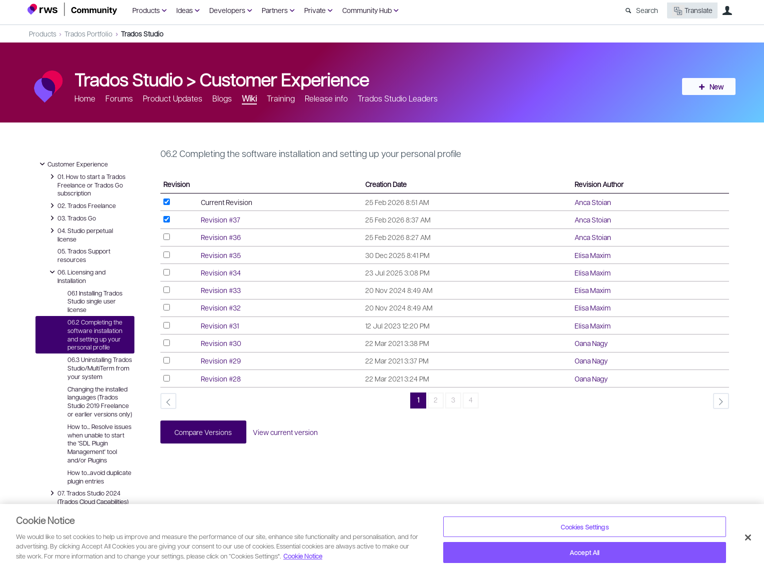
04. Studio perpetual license (80, 234)
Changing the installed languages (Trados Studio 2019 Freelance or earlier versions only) (99, 401)
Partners (275, 10)
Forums (119, 98)
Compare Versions (204, 432)
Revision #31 (220, 325)
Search (647, 10)
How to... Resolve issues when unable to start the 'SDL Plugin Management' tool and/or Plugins (99, 443)
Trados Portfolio (88, 33)
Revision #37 (220, 219)
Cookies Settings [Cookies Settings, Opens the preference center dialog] (585, 526)
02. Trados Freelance (81, 205)
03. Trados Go (71, 218)
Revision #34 (221, 272)
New (714, 86)
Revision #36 (221, 237)
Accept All (584, 552)
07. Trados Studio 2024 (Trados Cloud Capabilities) (87, 497)
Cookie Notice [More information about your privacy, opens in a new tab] (302, 556)
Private (315, 10)
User (728, 11)
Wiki (249, 98)
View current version (286, 432)
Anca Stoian (593, 202)
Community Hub (367, 10)
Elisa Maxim (593, 255)
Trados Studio (142, 33)
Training (281, 98)
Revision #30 (221, 343)
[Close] (748, 537)
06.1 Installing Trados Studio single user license (94, 301)
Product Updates (172, 98)
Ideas (184, 10)
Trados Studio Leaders (398, 98)
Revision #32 (221, 307)
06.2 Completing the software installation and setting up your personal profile (94, 334)
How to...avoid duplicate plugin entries (99, 476)
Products (146, 10)
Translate (692, 10)
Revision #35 (221, 255)
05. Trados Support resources (83, 255)
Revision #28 (221, 378)
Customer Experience (284, 79)
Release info (326, 98)
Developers (227, 10)
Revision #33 (221, 290)
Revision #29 (221, 360)
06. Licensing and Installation (76, 275)
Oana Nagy (591, 343)
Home (84, 98)
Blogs (222, 98)
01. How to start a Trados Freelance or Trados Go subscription (86, 185)
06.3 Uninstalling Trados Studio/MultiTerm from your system (99, 368)
